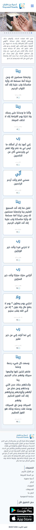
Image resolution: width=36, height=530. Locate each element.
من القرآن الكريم (28, 471)
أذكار (32, 482)
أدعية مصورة (29, 478)
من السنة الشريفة (27, 475)
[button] (31, 32)
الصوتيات (30, 485)
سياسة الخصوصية (27, 496)
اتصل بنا (31, 493)
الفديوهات (30, 489)
